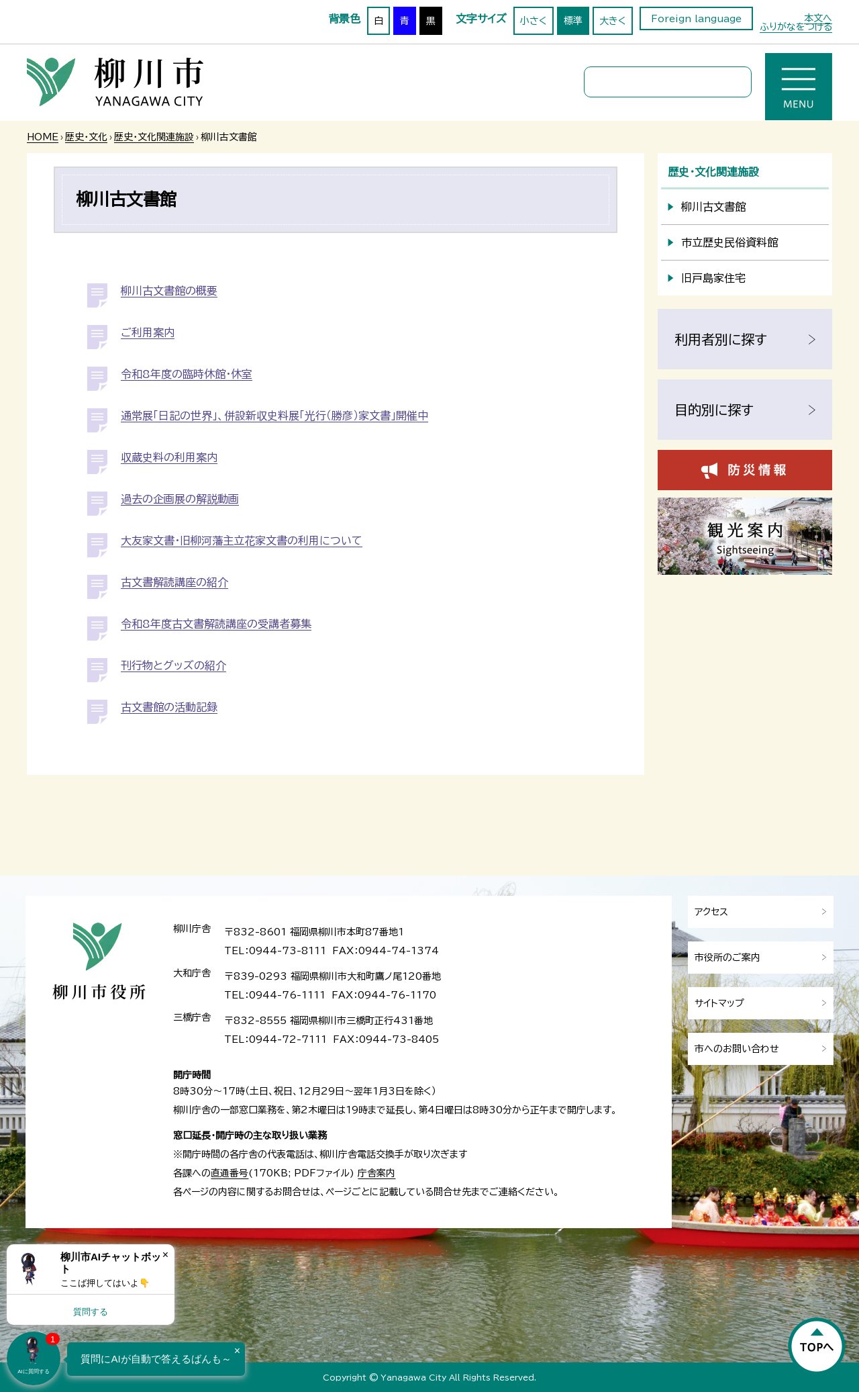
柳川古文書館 (713, 206)
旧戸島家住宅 (713, 278)
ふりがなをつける (796, 27)
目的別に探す (714, 409)
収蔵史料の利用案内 (169, 457)
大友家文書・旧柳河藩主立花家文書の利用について (241, 540)
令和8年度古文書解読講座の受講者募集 (216, 623)
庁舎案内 (376, 1173)
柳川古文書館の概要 (169, 290)
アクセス (711, 912)
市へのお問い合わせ (737, 1049)
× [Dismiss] (165, 1254)
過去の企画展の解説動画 (180, 499)
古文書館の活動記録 (169, 707)
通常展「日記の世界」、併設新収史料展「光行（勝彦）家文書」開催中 (274, 415)
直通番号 (229, 1173)
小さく (533, 21)
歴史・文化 (86, 137)
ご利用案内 (147, 332)
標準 (573, 21)
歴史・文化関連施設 (154, 137)
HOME (42, 137)
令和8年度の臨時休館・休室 (186, 374)
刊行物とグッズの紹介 (173, 665)
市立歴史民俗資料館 (729, 242)
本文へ (818, 18)
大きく (612, 21)
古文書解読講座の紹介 (174, 582)
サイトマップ (719, 1003)
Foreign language (696, 19)
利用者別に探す (720, 339)
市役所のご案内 (727, 957)
